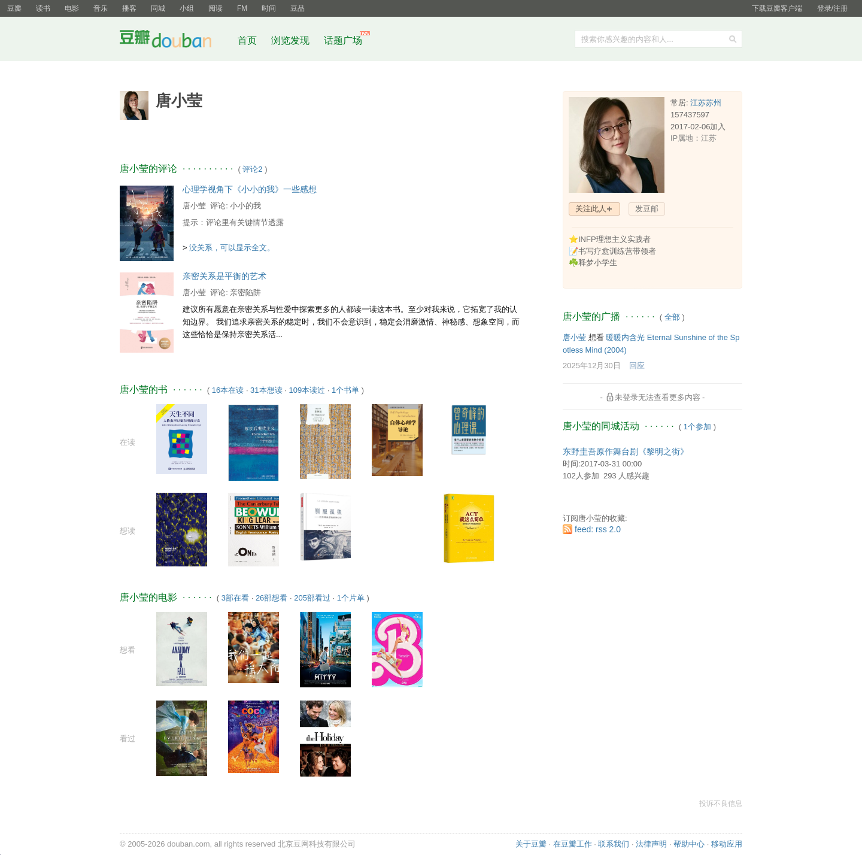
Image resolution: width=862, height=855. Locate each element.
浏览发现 (291, 40)
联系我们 (613, 843)
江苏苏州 (705, 102)
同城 (158, 8)
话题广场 (343, 40)
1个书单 (345, 390)
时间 (269, 8)
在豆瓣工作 (572, 843)
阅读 (215, 8)
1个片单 (351, 597)
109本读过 (307, 390)
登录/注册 (832, 8)
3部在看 (235, 597)
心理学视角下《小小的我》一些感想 (250, 189)
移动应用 (726, 843)
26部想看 (271, 597)
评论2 (252, 169)
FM (242, 8)
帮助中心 (689, 843)
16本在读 (228, 390)
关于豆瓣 (531, 843)
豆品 (297, 8)
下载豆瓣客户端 (777, 8)
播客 (129, 8)
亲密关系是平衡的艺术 (224, 276)
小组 (187, 8)
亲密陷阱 (245, 292)
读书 (43, 8)
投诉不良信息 (720, 803)
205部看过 (312, 597)
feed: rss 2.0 (598, 529)
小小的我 (245, 205)
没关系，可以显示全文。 (232, 247)
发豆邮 (646, 208)
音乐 (100, 8)
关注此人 (590, 208)
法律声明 (651, 843)
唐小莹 (194, 205)
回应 (637, 365)
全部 (672, 317)
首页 (247, 40)
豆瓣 (14, 8)
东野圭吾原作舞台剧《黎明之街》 (625, 451)
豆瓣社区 (175, 41)
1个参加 (697, 426)
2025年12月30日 (592, 365)
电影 (72, 8)
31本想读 (266, 390)
